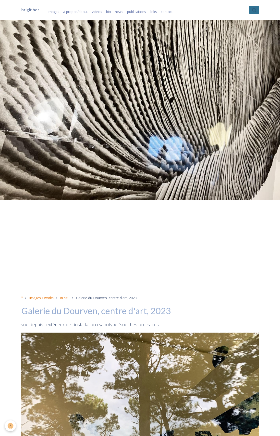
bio (108, 11)
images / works (41, 297)
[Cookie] (10, 425)
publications (136, 11)
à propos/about (75, 11)
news (119, 11)
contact (167, 11)
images (53, 11)
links (153, 11)
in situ (65, 297)
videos (97, 11)
